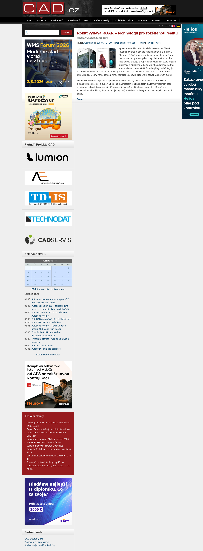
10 (68, 272)
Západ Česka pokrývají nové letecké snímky (48, 429)
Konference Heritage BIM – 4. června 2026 (48, 439)
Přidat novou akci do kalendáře (48, 289)
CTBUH (109, 43)
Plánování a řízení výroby (37, 542)
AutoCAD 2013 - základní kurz (46, 322)
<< (40, 261)
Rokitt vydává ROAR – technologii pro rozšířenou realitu (127, 33)
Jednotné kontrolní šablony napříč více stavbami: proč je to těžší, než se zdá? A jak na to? (48, 465)
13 (41, 276)
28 (48, 284)
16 (62, 276)
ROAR (149, 43)
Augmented (89, 43)
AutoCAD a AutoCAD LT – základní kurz (51, 319)
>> (55, 261)
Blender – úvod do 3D (42, 345)
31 (68, 284)
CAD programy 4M (34, 538)
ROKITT (159, 43)
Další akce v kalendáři (48, 354)
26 (35, 284)
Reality (141, 43)
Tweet (80, 99)
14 (48, 276)
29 (55, 284)
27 (41, 284)
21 (48, 280)
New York (131, 43)
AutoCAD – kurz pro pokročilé (46, 349)
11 (28, 276)
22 (55, 280)
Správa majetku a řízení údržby (40, 545)
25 (28, 284)
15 (55, 276)
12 (35, 276)
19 (35, 280)
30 (62, 284)
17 (68, 276)
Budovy (100, 43)
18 (28, 280)
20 (41, 280)
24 (68, 280)
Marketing (120, 43)
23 (62, 280)
